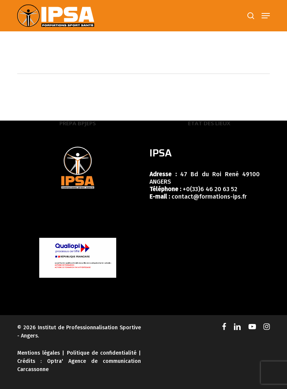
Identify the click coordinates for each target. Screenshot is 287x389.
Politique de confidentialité (101, 353)
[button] (266, 15)
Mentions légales (38, 353)
